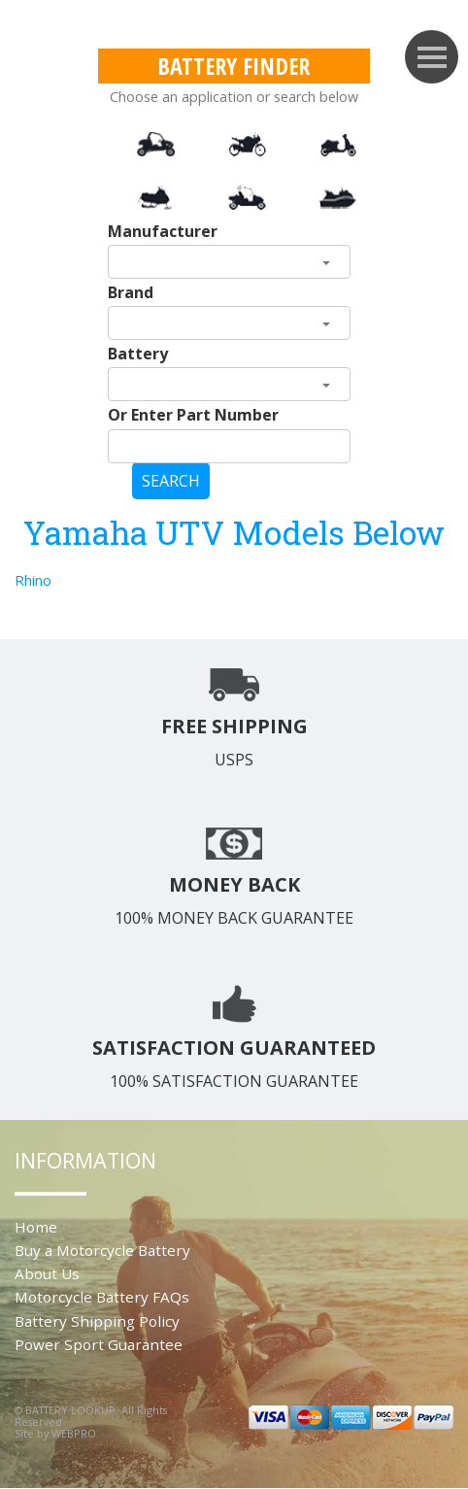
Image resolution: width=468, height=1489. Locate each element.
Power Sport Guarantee (99, 1344)
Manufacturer (162, 231)
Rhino (33, 580)
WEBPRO (73, 1433)
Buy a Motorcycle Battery (102, 1250)
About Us (47, 1273)
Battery (138, 353)
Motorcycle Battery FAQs (102, 1296)
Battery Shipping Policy (97, 1321)
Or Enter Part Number (193, 414)
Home (36, 1226)
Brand (130, 292)
